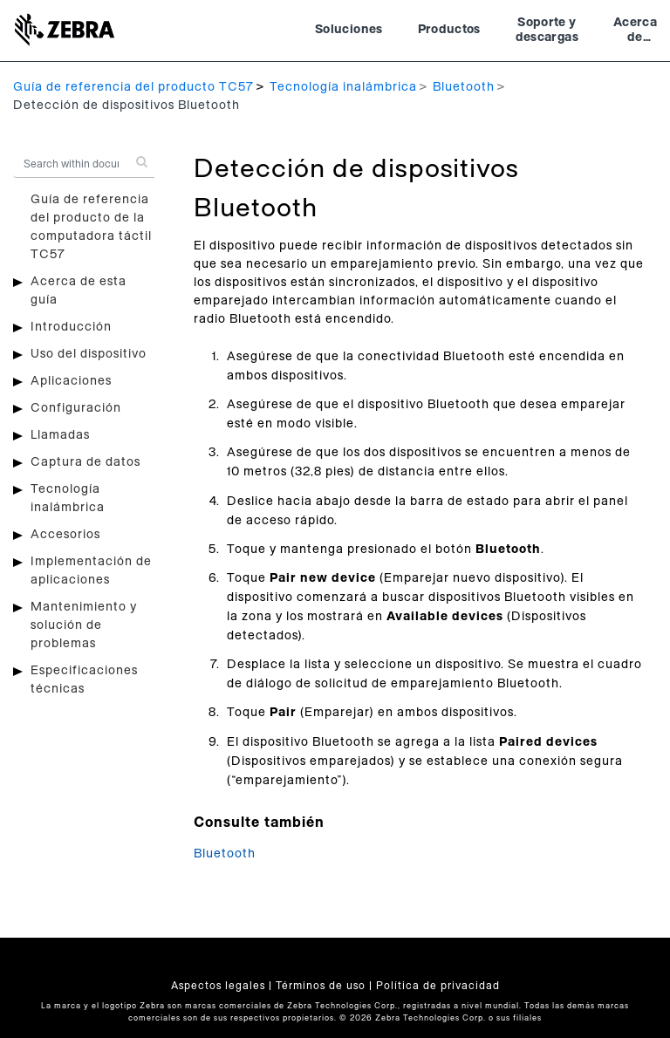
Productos (449, 30)
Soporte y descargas (547, 30)
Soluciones (349, 30)
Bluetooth (464, 87)
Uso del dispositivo (89, 354)
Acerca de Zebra (635, 32)
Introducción (71, 327)
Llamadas (60, 435)
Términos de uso (321, 985)
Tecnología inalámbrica (343, 87)
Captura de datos (85, 462)
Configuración (76, 408)
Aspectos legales (218, 985)
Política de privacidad (438, 985)
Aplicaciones (71, 381)
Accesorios (65, 535)
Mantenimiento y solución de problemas (84, 625)
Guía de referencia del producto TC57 (133, 87)
